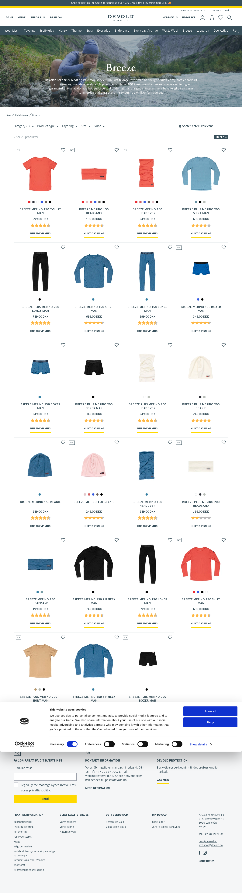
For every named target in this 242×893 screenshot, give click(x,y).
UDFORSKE (188, 17)
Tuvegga (29, 30)
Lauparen (202, 30)
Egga (89, 30)
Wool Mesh (12, 30)
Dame (9, 17)
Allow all (210, 852)
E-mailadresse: (23, 768)
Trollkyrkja (47, 30)
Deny (210, 863)
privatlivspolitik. (40, 790)
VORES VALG (170, 17)
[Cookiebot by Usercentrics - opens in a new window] (24, 885)
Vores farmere (68, 822)
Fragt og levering (23, 826)
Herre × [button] (221, 137)
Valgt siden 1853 (116, 826)
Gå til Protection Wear (191, 11)
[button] (239, 32)
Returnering (20, 831)
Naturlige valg (68, 831)
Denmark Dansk (221, 10)
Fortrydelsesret (23, 836)
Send (45, 799)
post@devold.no (208, 841)
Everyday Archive (146, 30)
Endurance (122, 30)
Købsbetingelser (23, 822)
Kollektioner (21, 115)
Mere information (97, 788)
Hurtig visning (40, 233)
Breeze (187, 30)
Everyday (103, 30)
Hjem (8, 115)
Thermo (76, 30)
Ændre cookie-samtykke (166, 826)
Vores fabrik (67, 826)
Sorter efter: (191, 126)
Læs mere (163, 780)
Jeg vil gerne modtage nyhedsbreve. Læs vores (48, 788)
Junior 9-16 (38, 17)
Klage (17, 841)
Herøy (63, 30)
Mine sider (158, 822)
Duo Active (221, 30)
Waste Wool (170, 30)
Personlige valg (115, 822)
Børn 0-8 (56, 17)
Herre (21, 17)
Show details (198, 885)
